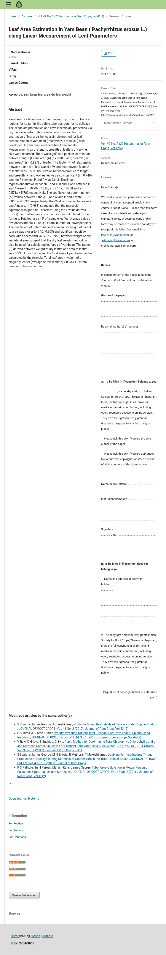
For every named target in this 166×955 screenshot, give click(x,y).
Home (12, 16)
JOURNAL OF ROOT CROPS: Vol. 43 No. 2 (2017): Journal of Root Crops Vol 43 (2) (73, 728)
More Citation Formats (118, 122)
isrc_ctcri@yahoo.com (115, 234)
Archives (27, 16)
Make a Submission (24, 895)
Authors (47, 936)
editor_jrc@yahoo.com (116, 240)
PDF (110, 53)
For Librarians (17, 836)
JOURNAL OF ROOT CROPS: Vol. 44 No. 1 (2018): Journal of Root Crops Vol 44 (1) (86, 737)
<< (10, 783)
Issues (35, 936)
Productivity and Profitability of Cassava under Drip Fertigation (115, 724)
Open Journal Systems (24, 798)
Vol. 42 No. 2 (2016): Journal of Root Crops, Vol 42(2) (71, 16)
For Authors (16, 830)
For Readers (16, 823)
